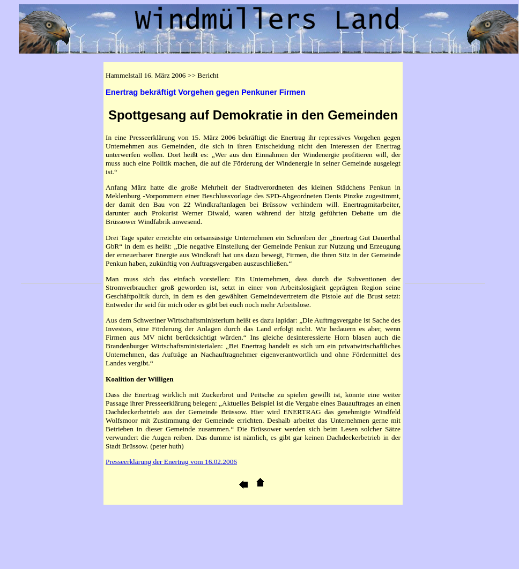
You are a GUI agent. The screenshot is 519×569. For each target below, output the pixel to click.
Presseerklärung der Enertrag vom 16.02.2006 (171, 462)
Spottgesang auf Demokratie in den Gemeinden (253, 115)
